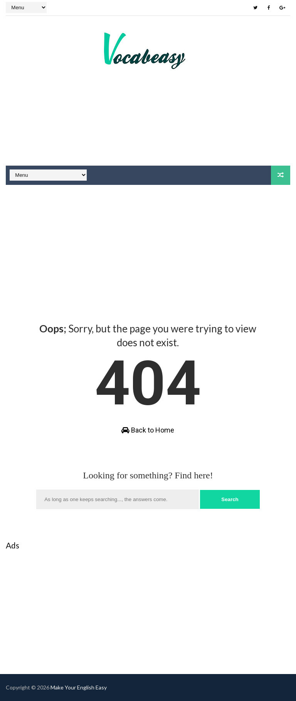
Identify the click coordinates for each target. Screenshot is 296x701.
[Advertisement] (148, 136)
